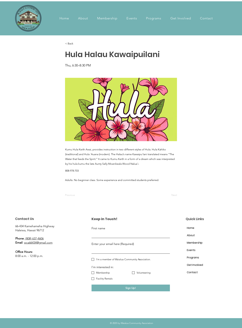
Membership (194, 243)
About (191, 235)
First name (98, 228)
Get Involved (195, 265)
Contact (192, 272)
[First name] (130, 235)
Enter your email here (113, 244)
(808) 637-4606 (34, 238)
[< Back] (76, 43)
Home (190, 228)
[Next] (169, 195)
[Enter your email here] (130, 250)
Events (191, 250)
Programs (193, 257)
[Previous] (76, 195)
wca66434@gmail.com (38, 242)
